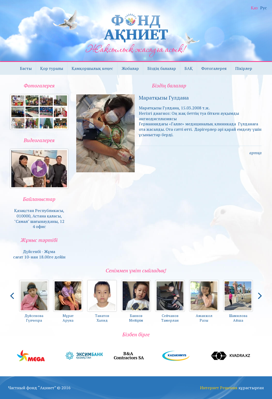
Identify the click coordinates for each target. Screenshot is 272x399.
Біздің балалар (161, 68)
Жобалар (130, 68)
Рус (263, 8)
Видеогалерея (39, 140)
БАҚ (188, 68)
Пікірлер (243, 68)
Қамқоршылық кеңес (92, 68)
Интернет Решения (218, 387)
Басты (26, 68)
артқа (255, 153)
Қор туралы (51, 68)
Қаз (254, 8)
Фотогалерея (214, 68)
